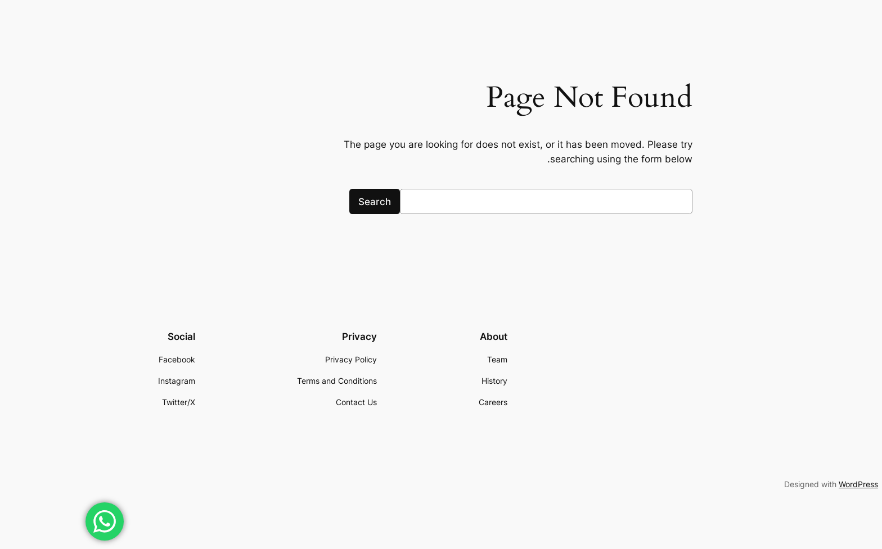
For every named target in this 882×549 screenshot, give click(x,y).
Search (297, 201)
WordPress (781, 484)
